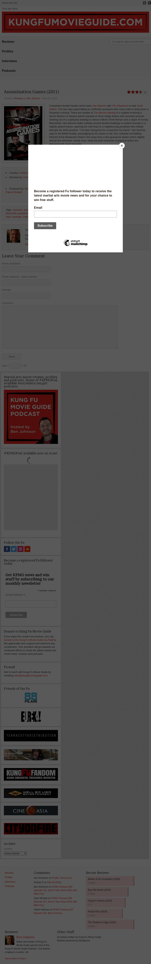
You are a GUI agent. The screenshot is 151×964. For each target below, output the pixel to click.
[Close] (122, 146)
